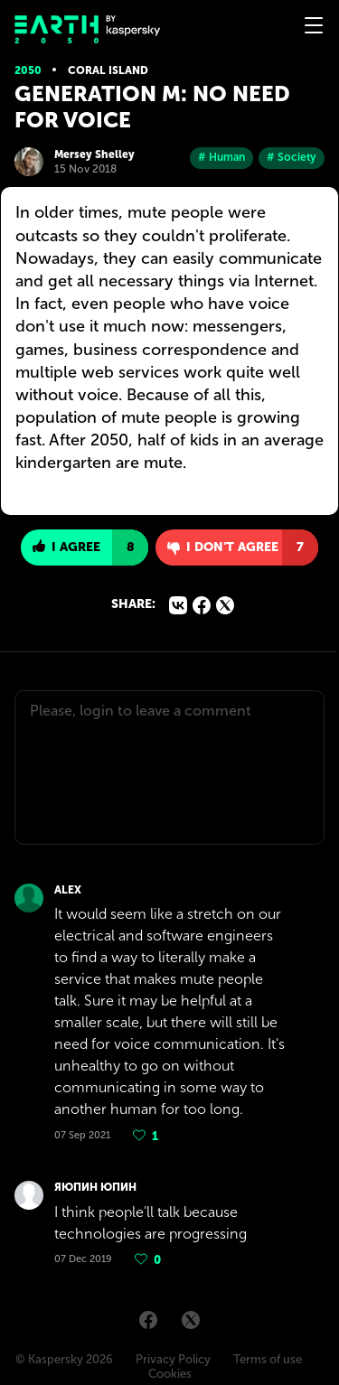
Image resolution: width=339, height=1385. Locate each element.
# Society (291, 157)
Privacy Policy (173, 1359)
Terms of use (267, 1359)
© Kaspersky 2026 (64, 1359)
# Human (221, 157)
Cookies (170, 1373)
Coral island (108, 70)
